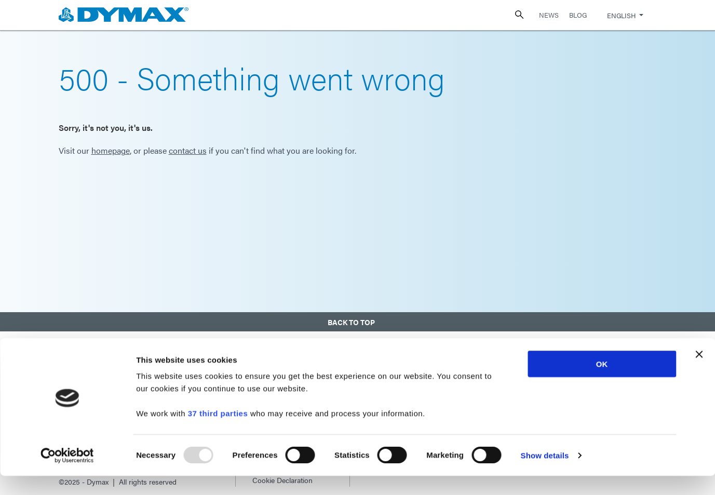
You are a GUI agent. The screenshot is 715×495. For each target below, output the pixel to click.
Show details (545, 474)
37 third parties (218, 432)
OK (602, 383)
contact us (188, 150)
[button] (357, 319)
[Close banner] (699, 373)
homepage (110, 150)
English (621, 15)
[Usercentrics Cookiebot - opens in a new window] (67, 475)
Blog (578, 15)
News (549, 15)
